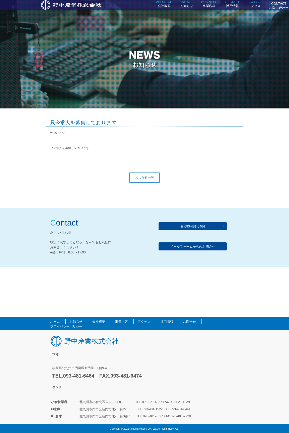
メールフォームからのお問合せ (192, 246)
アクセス (248, 10)
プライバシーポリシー (66, 326)
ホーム (55, 321)
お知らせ (184, 10)
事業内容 (205, 10)
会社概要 (162, 10)
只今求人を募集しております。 (71, 148)
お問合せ (189, 321)
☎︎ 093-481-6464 (192, 226)
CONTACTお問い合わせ (276, 10)
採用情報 (228, 10)
